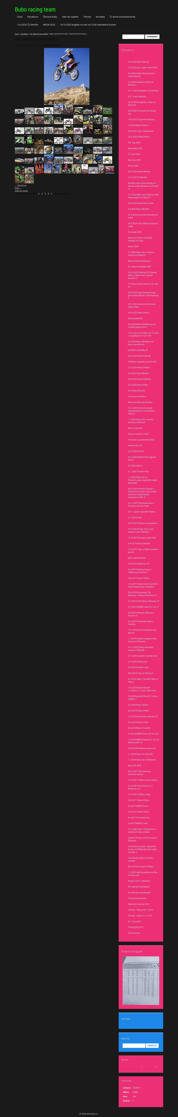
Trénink (87, 16)
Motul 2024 (133, 246)
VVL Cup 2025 (134, 142)
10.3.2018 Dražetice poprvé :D (142, 748)
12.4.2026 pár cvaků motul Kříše (142, 67)
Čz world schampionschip (122, 16)
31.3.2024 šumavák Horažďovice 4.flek (143, 216)
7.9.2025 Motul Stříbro (138, 125)
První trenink (134, 933)
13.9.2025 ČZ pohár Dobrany (141, 119)
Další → (18, 188)
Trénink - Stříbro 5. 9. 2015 (140, 915)
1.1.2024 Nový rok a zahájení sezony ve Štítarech (141, 253)
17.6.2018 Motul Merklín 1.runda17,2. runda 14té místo (142, 689)
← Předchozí (20, 185)
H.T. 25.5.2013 (134, 921)
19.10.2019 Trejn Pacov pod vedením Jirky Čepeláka (140, 530)
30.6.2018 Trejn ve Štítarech (140, 673)
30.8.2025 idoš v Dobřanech (141, 131)
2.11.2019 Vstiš (135, 517)
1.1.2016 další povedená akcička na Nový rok (142, 873)
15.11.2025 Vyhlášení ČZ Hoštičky (143, 90)
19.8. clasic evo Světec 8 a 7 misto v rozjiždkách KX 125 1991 (143, 334)
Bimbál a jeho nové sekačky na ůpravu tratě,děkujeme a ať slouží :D (143, 186)
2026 (145, 1066)
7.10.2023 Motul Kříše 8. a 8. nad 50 (143, 285)
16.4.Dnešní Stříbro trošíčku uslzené (140, 859)
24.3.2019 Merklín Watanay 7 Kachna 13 (141, 614)
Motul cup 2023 (135, 428)
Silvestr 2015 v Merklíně (139, 881)
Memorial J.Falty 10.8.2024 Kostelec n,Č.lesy (140, 239)
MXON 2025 (49, 24)
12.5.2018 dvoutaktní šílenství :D (143, 716)
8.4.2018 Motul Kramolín (139, 728)
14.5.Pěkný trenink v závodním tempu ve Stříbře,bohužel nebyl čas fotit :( (142, 849)
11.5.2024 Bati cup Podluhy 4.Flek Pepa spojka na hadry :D (143, 196)
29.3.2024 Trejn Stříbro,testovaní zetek (143, 225)
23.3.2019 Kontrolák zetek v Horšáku (140, 623)
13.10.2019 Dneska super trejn (142, 537)
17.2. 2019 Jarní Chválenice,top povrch (142, 631)
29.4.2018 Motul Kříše (138, 722)
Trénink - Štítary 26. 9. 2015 (140, 910)
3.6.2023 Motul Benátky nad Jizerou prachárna (141, 343)
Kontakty (100, 16)
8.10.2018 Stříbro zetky (138, 667)
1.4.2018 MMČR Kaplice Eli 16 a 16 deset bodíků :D (143, 741)
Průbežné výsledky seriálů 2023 (142, 361)
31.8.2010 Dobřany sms (139, 563)
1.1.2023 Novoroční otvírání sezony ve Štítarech (140, 421)
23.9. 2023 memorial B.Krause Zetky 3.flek (142, 305)
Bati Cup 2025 (134, 160)
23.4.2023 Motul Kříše (138, 384)
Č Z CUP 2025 (134, 154)
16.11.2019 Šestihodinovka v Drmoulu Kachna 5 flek (141, 504)
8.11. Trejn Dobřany (137, 96)
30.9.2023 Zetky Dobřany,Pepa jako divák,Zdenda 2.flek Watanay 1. (143, 295)
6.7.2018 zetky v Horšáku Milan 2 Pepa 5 (143, 680)
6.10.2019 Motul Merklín (139, 543)
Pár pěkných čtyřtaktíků (139, 886)
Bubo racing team (35, 9)
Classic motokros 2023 (138, 434)
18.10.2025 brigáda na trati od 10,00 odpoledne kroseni (88, 24)
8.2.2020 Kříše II (135, 465)
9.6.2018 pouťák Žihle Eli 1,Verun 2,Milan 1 (143, 697)
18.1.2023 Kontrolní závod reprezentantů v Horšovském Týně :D (141, 411)
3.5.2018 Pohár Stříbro (138, 704)
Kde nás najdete (70, 16)
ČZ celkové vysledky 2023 (139, 266)
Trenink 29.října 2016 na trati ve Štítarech (142, 839)
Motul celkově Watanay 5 (139, 261)
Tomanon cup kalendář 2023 (141, 439)
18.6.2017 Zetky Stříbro (138, 800)
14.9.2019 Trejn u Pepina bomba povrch (143, 550)
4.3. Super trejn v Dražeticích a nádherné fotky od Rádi (142, 830)
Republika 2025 (135, 148)
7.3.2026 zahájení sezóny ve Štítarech (140, 83)
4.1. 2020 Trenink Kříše (138, 471)
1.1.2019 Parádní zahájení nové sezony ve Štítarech (142, 640)
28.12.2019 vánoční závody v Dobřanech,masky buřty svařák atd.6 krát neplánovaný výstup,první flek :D (142, 493)
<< (125, 1066)
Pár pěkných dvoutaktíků (39, 34)
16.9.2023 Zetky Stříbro (138, 312)
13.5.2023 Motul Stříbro (139, 367)
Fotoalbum (32, 16)
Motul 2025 (133, 165)
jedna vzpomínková (137, 557)
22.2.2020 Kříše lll (136, 451)
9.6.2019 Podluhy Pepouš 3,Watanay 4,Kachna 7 (139, 571)
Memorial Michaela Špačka (140, 402)
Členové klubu (50, 16)
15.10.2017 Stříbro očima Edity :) (143, 780)
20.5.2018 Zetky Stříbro (138, 710)
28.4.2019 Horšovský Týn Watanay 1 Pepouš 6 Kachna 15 (142, 594)
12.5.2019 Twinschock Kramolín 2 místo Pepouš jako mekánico (143, 585)
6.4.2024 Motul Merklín (138, 209)
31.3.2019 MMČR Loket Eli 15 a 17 (143, 607)
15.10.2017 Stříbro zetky (139, 794)
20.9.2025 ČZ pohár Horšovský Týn (142, 112)
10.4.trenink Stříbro (137, 396)
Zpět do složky (21, 190)
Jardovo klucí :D (135, 445)
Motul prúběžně (135, 318)
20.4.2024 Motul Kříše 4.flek (140, 203)
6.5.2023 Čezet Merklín (138, 373)
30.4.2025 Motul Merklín (139, 171)
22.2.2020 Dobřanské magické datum (142, 458)
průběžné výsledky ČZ (138, 350)
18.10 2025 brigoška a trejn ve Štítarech (142, 103)
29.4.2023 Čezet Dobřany (139, 379)
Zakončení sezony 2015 (138, 904)
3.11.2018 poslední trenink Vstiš (142, 656)
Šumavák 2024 (134, 232)
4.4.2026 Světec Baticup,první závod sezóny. (141, 75)
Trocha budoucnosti (137, 898)
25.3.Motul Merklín (136, 390)
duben (138, 1066)
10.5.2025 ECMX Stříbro (138, 136)
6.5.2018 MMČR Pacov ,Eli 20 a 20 (143, 733)
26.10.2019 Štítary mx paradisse (142, 523)
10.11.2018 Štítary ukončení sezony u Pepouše (140, 648)
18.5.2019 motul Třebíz (138, 578)
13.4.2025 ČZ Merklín (27, 24)
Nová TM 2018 (134, 765)
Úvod (19, 16)
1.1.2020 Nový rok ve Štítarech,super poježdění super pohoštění (142, 480)
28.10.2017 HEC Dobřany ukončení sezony (139, 773)
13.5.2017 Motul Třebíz (138, 811)
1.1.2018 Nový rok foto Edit (140, 754)
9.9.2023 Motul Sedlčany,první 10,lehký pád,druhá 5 (142, 325)
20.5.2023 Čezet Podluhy (139, 356)
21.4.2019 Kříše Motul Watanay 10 (143, 601)
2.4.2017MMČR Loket (137, 823)
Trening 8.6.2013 (135, 927)
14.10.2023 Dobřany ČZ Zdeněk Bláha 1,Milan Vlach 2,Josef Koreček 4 (142, 275)
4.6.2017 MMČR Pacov (138, 806)
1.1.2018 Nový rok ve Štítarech (142, 759)
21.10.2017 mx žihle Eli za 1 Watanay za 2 (140, 787)
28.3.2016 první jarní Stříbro (141, 866)
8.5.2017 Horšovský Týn (139, 817)
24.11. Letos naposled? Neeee (141, 511)
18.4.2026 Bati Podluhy (138, 61)
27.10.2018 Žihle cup (137, 661)
